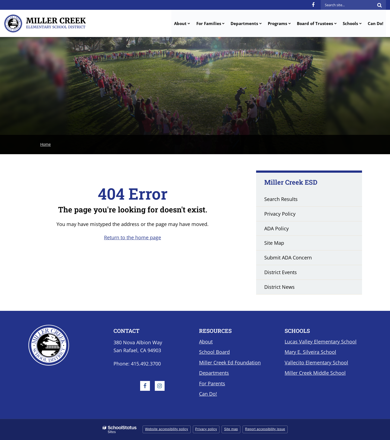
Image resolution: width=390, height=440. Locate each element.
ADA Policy (276, 228)
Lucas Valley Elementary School (321, 341)
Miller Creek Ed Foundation (230, 362)
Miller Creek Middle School (315, 373)
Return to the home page (132, 237)
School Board (214, 352)
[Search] (379, 5)
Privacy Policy (279, 213)
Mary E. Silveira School (310, 352)
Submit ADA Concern (288, 257)
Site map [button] (231, 429)
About (206, 341)
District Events (280, 272)
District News (279, 287)
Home (45, 144)
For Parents (212, 383)
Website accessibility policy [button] (166, 429)
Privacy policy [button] (206, 429)
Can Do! (208, 394)
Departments (214, 373)
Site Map (274, 243)
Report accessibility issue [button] (265, 429)
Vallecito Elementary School (316, 362)
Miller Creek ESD (290, 182)
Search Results (281, 199)
